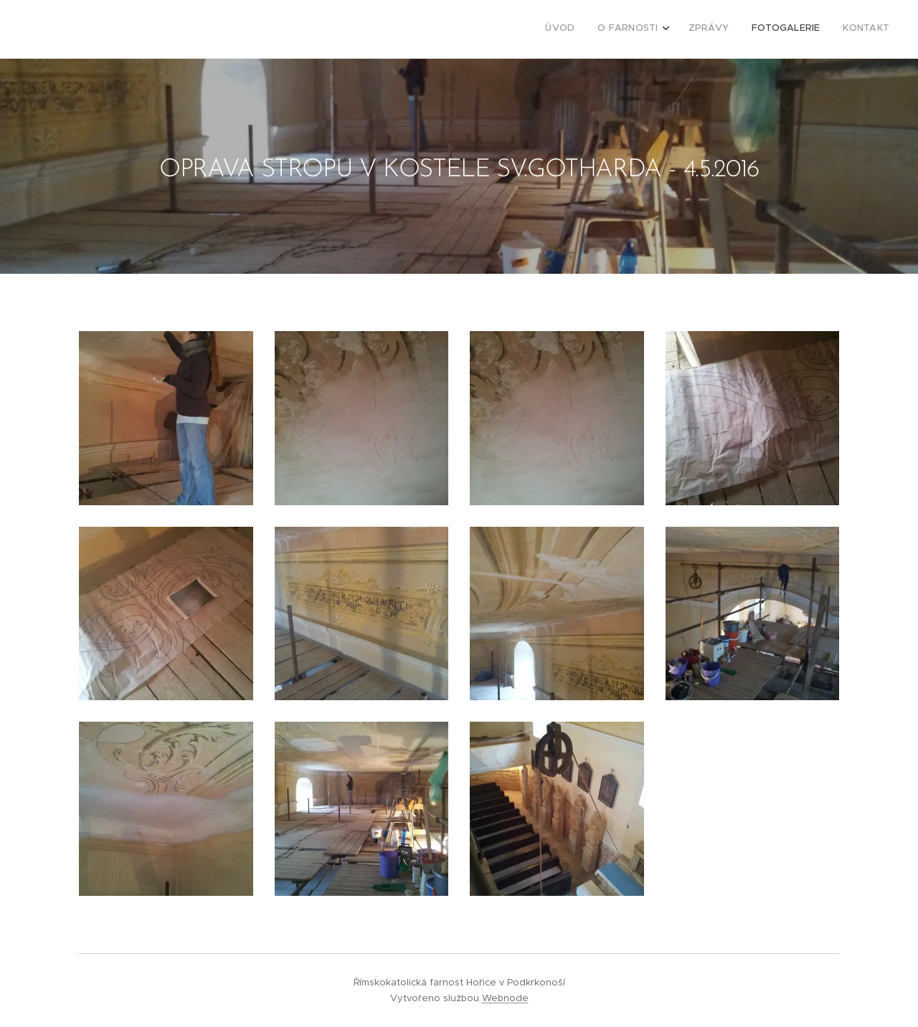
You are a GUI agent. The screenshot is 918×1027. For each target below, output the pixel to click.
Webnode (505, 998)
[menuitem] (794, 29)
